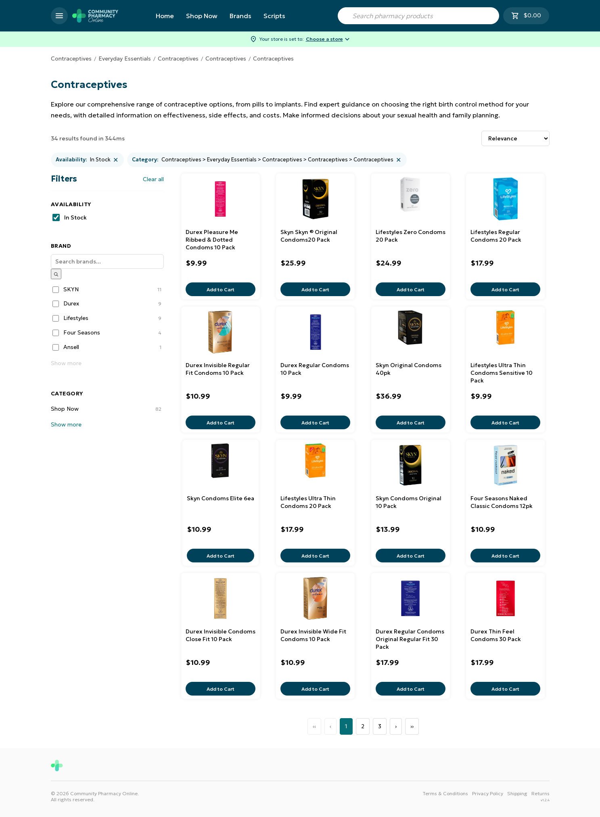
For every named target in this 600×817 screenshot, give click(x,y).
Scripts (274, 16)
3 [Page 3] (379, 726)
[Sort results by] (515, 138)
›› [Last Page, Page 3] (412, 726)
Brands (240, 16)
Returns (540, 793)
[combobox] (418, 15)
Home (165, 16)
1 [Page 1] (346, 726)
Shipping (517, 793)
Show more (66, 363)
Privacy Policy (487, 793)
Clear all (153, 179)
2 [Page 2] (362, 726)
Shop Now (201, 16)
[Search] (107, 261)
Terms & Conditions (445, 793)
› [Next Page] (396, 726)
